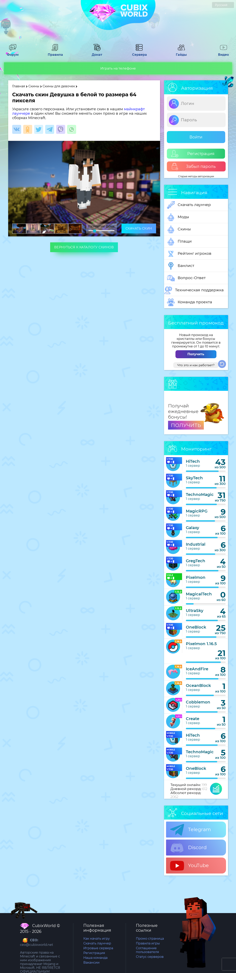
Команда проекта (189, 302)
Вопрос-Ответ (186, 278)
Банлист (180, 266)
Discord (188, 848)
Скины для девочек (59, 86)
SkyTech (194, 478)
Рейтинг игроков (189, 254)
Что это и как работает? (196, 365)
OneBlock (196, 627)
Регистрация (192, 153)
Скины (33, 86)
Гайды (181, 53)
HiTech (193, 461)
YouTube (189, 866)
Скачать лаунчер (189, 205)
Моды (178, 217)
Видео (223, 53)
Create (192, 718)
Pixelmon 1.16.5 (201, 643)
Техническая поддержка (194, 290)
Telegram (190, 830)
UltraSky (194, 610)
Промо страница (150, 938)
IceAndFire (197, 669)
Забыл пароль (193, 166)
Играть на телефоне (118, 68)
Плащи (179, 241)
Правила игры (148, 943)
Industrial (195, 544)
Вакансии (91, 962)
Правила (54, 53)
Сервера (139, 53)
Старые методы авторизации (196, 176)
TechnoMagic (200, 494)
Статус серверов (150, 957)
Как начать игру (96, 938)
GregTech (195, 560)
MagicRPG (196, 511)
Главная (18, 86)
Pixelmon (195, 577)
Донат (97, 53)
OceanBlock (198, 685)
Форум (12, 53)
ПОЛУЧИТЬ (186, 425)
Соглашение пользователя (147, 950)
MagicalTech (199, 594)
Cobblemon (198, 702)
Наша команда (95, 958)
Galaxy (192, 527)
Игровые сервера (98, 948)
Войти (195, 137)
